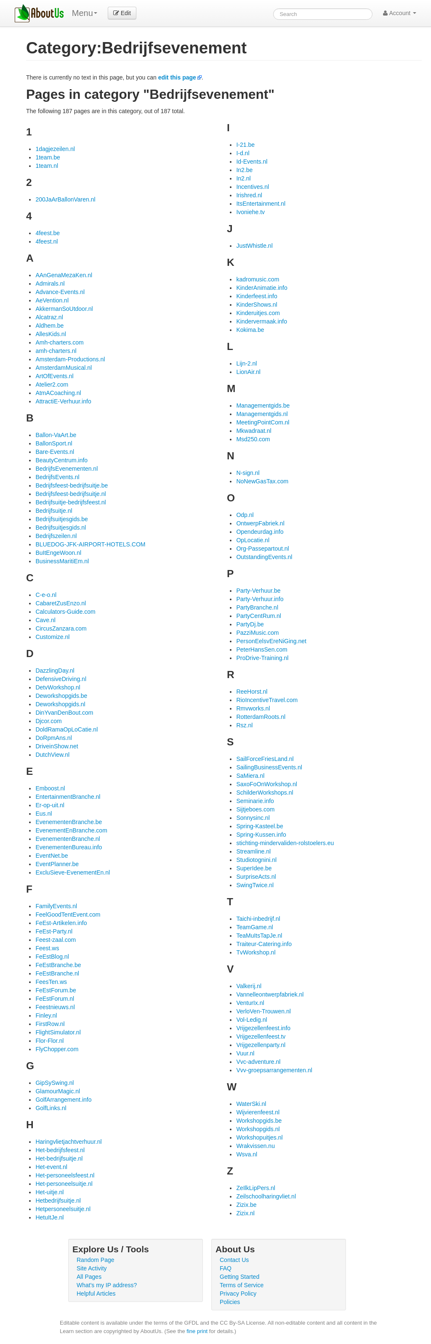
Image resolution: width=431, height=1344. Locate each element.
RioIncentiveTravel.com (267, 700)
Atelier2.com (51, 384)
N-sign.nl (247, 472)
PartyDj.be (249, 624)
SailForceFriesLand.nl (264, 759)
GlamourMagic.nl (57, 1091)
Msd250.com (253, 439)
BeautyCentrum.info (61, 460)
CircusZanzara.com (60, 628)
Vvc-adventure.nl (258, 1061)
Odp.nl (244, 515)
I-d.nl (242, 153)
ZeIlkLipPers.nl (255, 1188)
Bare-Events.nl (54, 451)
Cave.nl (45, 620)
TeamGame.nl (254, 927)
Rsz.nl (244, 725)
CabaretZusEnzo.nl (60, 603)
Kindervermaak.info (261, 321)
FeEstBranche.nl (57, 973)
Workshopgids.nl (257, 1129)
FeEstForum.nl (54, 998)
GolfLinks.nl (50, 1108)
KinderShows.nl (256, 304)
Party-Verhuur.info (259, 599)
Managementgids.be (263, 405)
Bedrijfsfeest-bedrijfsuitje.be (71, 485)
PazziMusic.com (257, 632)
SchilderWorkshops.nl (264, 792)
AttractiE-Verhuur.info (63, 401)
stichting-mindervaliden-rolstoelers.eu (285, 843)
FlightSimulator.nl (57, 1032)
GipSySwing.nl (54, 1082)
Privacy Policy (238, 1293)
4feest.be (47, 233)
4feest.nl (46, 241)
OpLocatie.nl (252, 540)
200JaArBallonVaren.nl (65, 199)
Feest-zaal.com (55, 939)
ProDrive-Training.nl (262, 658)
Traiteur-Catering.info (264, 944)
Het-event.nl (51, 1167)
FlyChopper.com (56, 1049)
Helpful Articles (96, 1293)
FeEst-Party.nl (53, 931)
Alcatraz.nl (49, 317)
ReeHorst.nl (251, 691)
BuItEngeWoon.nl (58, 552)
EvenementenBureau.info (68, 847)
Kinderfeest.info (256, 296)
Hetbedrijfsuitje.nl (57, 1200)
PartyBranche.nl (257, 607)
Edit (122, 13)
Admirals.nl (49, 283)
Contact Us (234, 1260)
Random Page (95, 1260)
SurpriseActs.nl (256, 876)
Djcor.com (48, 721)
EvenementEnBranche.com (71, 830)
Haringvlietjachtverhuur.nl (68, 1141)
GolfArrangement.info (63, 1099)
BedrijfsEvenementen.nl (66, 468)
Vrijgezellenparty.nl (260, 1045)
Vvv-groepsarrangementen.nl (274, 1070)
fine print (197, 1331)
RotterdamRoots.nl (260, 716)
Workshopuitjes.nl (259, 1137)
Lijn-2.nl (246, 363)
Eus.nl (43, 813)
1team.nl (46, 165)
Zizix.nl (245, 1213)
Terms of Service (241, 1285)
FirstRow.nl (49, 1024)
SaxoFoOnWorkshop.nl (266, 784)
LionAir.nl (248, 371)
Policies (230, 1302)
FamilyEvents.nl (56, 906)
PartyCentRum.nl (258, 615)
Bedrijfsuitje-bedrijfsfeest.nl (70, 502)
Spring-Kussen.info (261, 834)
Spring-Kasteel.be (259, 826)
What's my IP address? (107, 1285)
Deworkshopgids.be (61, 695)
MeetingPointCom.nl (262, 422)
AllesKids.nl (50, 334)
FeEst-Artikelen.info (61, 923)
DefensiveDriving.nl (60, 679)
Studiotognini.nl (256, 859)
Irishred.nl (249, 195)
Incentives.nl (252, 186)
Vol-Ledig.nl (251, 1019)
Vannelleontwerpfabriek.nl (269, 994)
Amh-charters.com (59, 342)
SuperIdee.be (253, 868)
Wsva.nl (246, 1154)
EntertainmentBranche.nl (67, 796)
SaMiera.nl (250, 775)
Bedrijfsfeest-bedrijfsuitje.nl (70, 493)
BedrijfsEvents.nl (57, 477)
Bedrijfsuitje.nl (53, 510)
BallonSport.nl (53, 443)
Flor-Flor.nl (49, 1040)
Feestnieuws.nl (54, 1007)
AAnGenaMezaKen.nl (63, 275)
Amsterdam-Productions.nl (70, 359)
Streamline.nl (253, 851)
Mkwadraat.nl (253, 430)
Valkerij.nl (248, 986)
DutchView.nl (52, 754)
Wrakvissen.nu (255, 1146)
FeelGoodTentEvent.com (67, 914)
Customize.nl (52, 637)
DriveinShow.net (56, 746)
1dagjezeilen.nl (54, 149)
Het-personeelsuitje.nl (63, 1183)
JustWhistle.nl (254, 245)
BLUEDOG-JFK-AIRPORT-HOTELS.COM (90, 544)
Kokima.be (250, 329)
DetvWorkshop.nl (57, 687)
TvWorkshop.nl (255, 952)
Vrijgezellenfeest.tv (260, 1036)
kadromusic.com (257, 279)
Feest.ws (47, 948)
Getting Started (239, 1276)
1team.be (47, 157)
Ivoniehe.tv (250, 212)
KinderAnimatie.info (261, 287)
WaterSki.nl (251, 1103)
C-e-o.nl (45, 594)
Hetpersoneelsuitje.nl (62, 1209)
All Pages (89, 1276)
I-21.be (245, 144)
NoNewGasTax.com (262, 481)
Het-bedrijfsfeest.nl (60, 1150)
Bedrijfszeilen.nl (56, 536)
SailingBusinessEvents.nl (269, 767)
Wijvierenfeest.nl (257, 1112)
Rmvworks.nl (253, 708)
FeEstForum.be (55, 990)
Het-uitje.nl (49, 1192)
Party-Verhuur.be (258, 590)
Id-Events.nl (251, 161)
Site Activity (92, 1268)
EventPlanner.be (57, 864)
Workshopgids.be (259, 1120)
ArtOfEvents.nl (54, 376)
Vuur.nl (245, 1053)
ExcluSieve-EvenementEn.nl (72, 872)
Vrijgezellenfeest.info (263, 1028)
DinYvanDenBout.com (64, 712)
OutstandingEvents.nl (264, 557)
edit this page (177, 77)
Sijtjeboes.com (255, 809)
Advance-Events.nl (60, 292)
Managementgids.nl (261, 414)
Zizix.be (246, 1204)
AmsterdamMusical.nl (63, 367)
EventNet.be (51, 855)
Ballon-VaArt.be (55, 435)
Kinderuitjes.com (258, 313)
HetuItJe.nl (49, 1217)
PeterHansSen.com (261, 649)
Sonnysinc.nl (252, 817)
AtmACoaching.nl (58, 393)
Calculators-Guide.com (65, 611)
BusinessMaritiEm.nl (62, 561)
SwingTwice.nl (255, 885)
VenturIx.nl (250, 1002)
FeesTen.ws (51, 981)
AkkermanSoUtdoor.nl (64, 308)
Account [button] (399, 13)
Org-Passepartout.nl (262, 548)
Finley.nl (46, 1015)
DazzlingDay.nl (54, 670)
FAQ (225, 1268)
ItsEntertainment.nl (260, 203)
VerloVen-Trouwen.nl (263, 1011)
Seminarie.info (255, 801)
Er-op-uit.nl (49, 805)
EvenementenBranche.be (68, 822)
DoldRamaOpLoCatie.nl (66, 729)
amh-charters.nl (55, 350)
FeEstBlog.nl (52, 956)
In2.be (244, 170)
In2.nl (243, 178)
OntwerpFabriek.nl (260, 523)
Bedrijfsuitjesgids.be (61, 519)
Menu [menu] (84, 13)
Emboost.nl (50, 788)
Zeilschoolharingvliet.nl (266, 1196)
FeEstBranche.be (58, 965)
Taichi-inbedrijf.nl (258, 918)
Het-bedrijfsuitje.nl (58, 1158)
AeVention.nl (52, 300)
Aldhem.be (49, 325)
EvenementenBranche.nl (67, 838)
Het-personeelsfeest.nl (64, 1175)
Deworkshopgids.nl (60, 704)
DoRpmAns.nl (53, 737)
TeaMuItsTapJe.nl (259, 935)
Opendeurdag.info (259, 531)
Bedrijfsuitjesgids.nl (60, 527)
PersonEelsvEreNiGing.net (271, 641)
